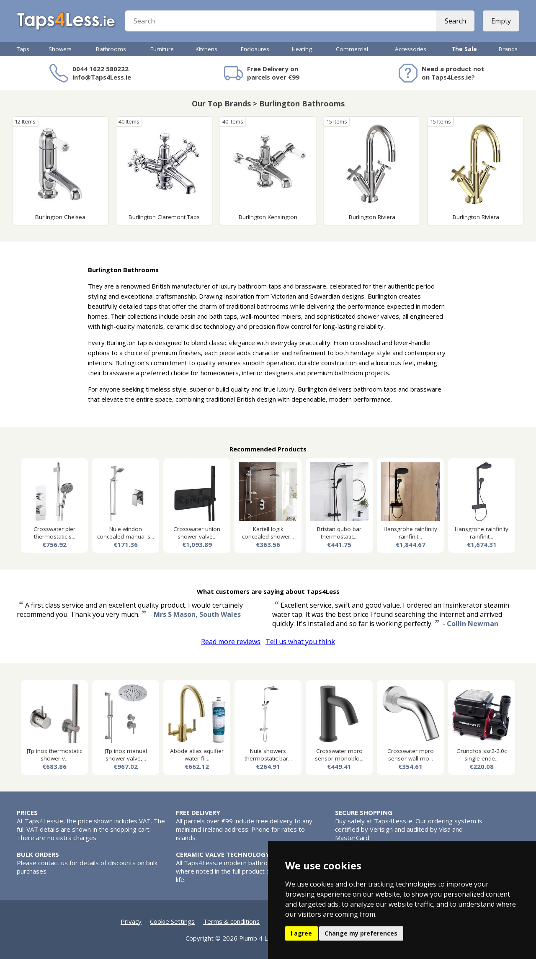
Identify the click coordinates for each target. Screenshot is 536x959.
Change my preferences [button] (361, 933)
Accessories (410, 49)
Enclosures (255, 49)
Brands (508, 49)
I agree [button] (301, 933)
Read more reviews (230, 641)
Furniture (162, 49)
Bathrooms (111, 49)
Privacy (131, 921)
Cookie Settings (172, 921)
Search (455, 21)
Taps (23, 49)
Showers (60, 49)
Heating (302, 49)
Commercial (352, 49)
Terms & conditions (231, 921)
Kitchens (206, 49)
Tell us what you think (300, 641)
